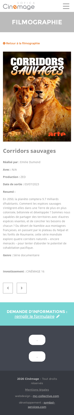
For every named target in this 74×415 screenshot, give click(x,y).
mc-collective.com (46, 396)
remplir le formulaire (37, 316)
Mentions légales (37, 389)
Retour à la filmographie (21, 43)
